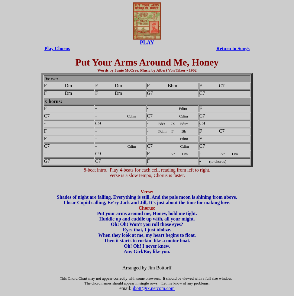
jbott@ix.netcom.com (154, 288)
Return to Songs (233, 48)
